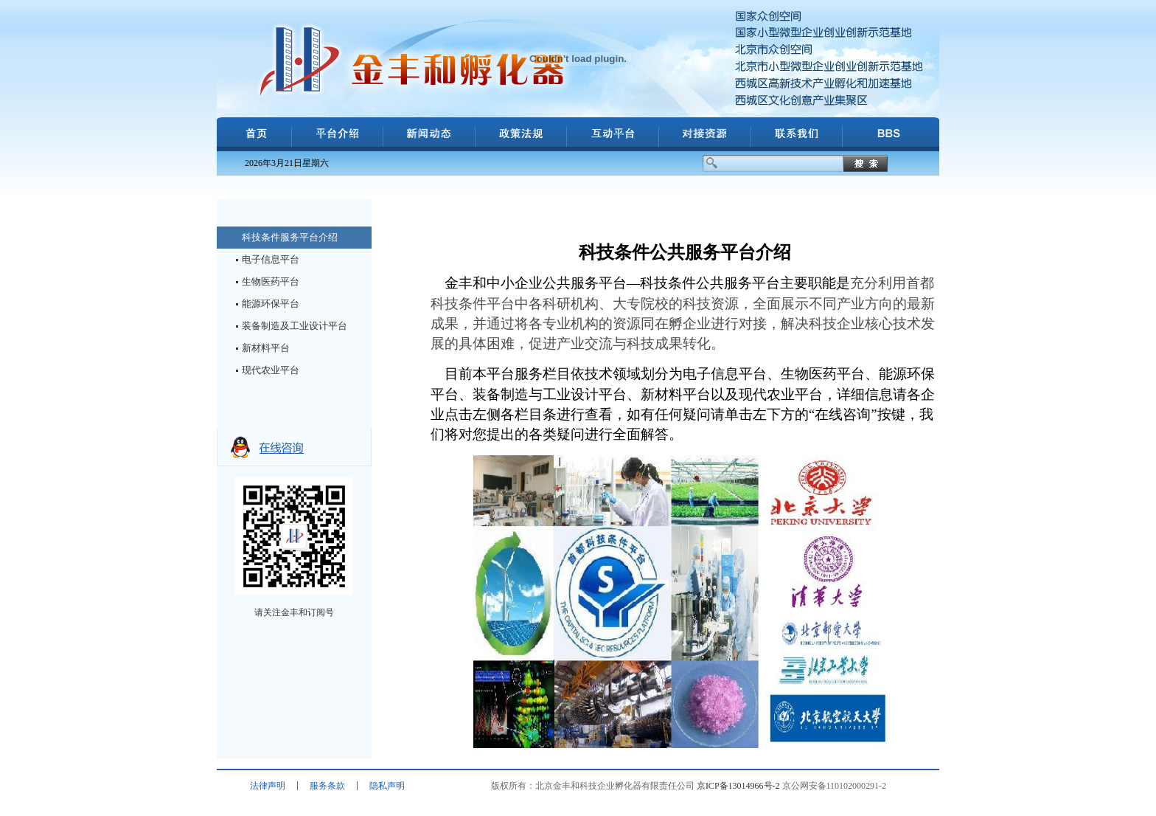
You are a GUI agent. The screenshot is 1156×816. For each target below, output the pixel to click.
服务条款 (327, 786)
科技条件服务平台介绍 (290, 237)
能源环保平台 (270, 303)
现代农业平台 (270, 370)
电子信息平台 (270, 259)
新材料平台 (266, 347)
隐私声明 (387, 786)
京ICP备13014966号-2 (738, 786)
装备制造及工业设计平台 (294, 325)
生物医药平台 (270, 281)
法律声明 (267, 786)
